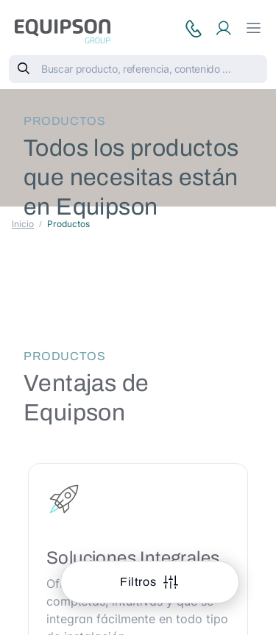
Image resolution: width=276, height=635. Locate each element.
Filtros (139, 581)
